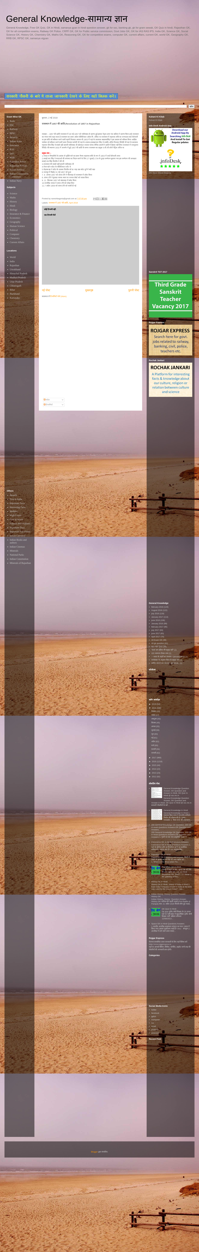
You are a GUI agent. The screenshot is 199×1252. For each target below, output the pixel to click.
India (12, 261)
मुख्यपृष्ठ (89, 290)
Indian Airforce (17, 169)
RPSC (13, 133)
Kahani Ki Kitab (155, 120)
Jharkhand (15, 294)
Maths (13, 197)
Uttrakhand (15, 269)
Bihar (12, 289)
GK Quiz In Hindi (169, 909)
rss (152, 1023)
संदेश (47, 400)
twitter (154, 1010)
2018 (154, 708)
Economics (15, 218)
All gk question (157, 643)
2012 (154, 776)
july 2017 (155, 630)
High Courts (16, 515)
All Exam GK (156, 640)
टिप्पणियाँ (48, 405)
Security (14, 137)
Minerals (14, 550)
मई (152, 738)
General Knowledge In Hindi (176, 810)
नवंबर (153, 715)
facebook (155, 1013)
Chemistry (15, 238)
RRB (12, 157)
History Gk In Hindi (159, 882)
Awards (13, 495)
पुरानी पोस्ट (133, 290)
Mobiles (14, 511)
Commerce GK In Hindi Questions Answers (170, 842)
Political (14, 230)
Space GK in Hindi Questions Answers (167, 924)
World (13, 257)
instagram (155, 1020)
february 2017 (157, 627)
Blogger (94, 1152)
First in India (16, 499)
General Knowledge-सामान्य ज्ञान (66, 19)
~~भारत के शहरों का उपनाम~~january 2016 (168, 656)
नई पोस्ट (46, 290)
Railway (14, 129)
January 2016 (157, 623)
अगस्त (153, 726)
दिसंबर (154, 711)
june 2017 (155, 633)
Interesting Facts (18, 507)
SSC (12, 125)
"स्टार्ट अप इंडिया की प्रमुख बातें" (162, 650)
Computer (14, 234)
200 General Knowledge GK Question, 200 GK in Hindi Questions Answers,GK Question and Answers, (171, 827)
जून (152, 734)
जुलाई (153, 730)
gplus (153, 1016)
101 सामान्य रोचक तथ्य (159, 653)
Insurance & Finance (20, 214)
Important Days (17, 527)
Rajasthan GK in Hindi (171, 867)
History (13, 201)
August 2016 (156, 610)
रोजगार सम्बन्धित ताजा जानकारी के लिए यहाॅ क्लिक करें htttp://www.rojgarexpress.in (168, 943)
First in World (16, 519)
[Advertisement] (59, 67)
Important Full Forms (20, 531)
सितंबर (154, 723)
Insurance (14, 145)
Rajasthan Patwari (18, 165)
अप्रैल (153, 741)
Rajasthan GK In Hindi (161, 854)
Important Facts (17, 503)
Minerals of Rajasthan (20, 563)
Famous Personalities (20, 523)
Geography (15, 222)
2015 (154, 765)
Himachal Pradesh (18, 273)
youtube (154, 1029)
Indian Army (16, 141)
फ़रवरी (153, 749)
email (153, 1026)
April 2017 (155, 637)
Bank (12, 121)
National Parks (17, 555)
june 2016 (155, 620)
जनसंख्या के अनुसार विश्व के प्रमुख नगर (165, 660)
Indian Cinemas (17, 546)
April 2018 (73, 203)
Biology (14, 210)
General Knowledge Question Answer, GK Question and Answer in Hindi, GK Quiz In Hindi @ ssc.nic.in (176, 792)
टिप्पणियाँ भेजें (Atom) (58, 296)
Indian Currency (17, 535)
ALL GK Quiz (156, 646)
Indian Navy (16, 181)
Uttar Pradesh (16, 281)
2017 (154, 757)
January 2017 (157, 617)
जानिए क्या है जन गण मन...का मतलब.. (165, 663)
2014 (154, 769)
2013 (154, 773)
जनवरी (154, 753)
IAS (12, 153)
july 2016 (155, 613)
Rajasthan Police (18, 161)
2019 (154, 704)
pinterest (155, 1033)
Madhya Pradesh (18, 277)
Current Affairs (17, 242)
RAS (12, 149)
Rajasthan (14, 265)
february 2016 (157, 607)
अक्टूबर (154, 719)
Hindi (12, 205)
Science (13, 193)
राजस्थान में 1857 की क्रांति (58, 203)
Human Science (17, 226)
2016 (154, 761)
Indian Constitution (19, 559)
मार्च (153, 745)
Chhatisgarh (15, 285)
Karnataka (15, 298)
